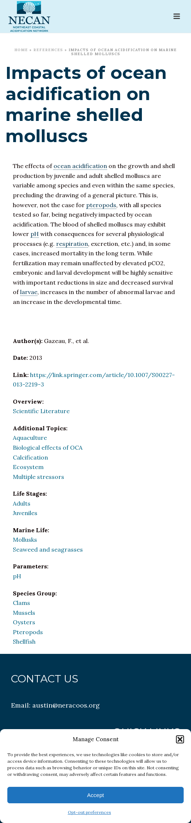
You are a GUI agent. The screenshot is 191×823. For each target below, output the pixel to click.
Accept (95, 795)
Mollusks (25, 539)
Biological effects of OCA (47, 447)
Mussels (24, 612)
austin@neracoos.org (66, 705)
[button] (180, 739)
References (48, 49)
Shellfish (24, 641)
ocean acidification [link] (80, 165)
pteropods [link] (101, 205)
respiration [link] (72, 243)
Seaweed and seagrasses (48, 549)
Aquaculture (30, 437)
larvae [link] (28, 292)
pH (17, 576)
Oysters (24, 622)
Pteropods (28, 632)
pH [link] (34, 233)
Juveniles (25, 513)
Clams (21, 602)
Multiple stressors (38, 476)
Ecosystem (28, 466)
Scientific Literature (41, 411)
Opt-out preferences (89, 812)
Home (21, 49)
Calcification (30, 457)
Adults (21, 503)
